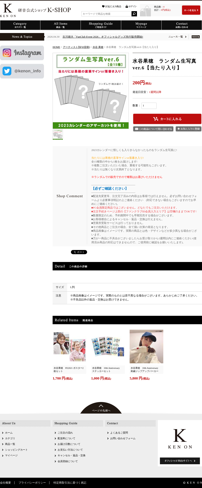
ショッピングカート (16, 449)
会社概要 (5, 482)
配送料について (66, 438)
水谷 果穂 (98, 47)
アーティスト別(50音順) (76, 47)
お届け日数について (69, 444)
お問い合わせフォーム (123, 438)
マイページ (11, 455)
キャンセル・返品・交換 (71, 455)
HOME (56, 47)
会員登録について (68, 461)
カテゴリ (10, 438)
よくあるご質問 (119, 432)
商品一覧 (10, 444)
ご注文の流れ (65, 432)
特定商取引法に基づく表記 (69, 482)
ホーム (9, 432)
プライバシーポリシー (32, 482)
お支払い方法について (70, 449)
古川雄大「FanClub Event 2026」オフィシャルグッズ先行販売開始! (102, 36)
